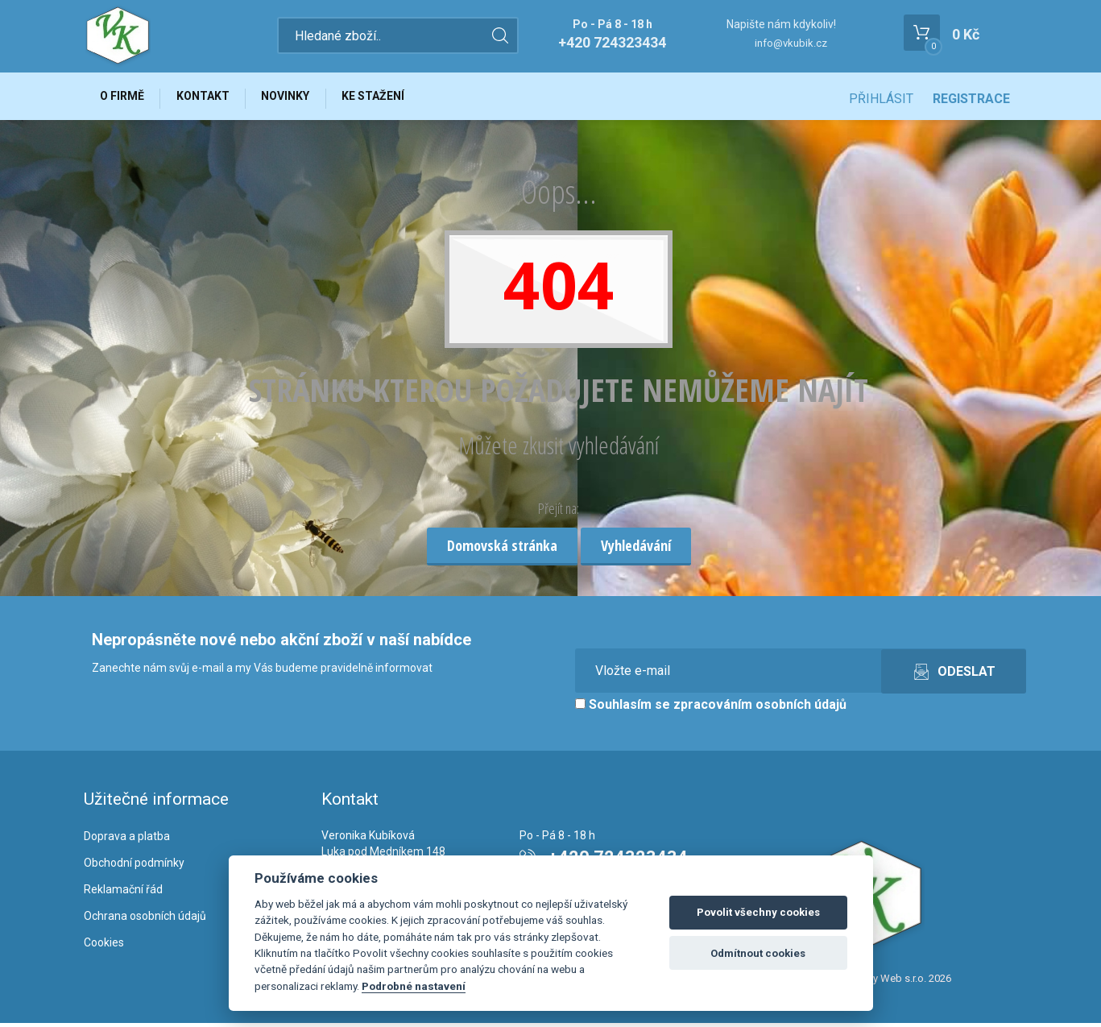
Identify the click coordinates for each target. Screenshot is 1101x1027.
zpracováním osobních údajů (759, 709)
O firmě (124, 98)
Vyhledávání (636, 549)
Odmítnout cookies (757, 953)
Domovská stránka (502, 549)
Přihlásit (881, 98)
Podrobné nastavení (414, 985)
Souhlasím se (710, 709)
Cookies (104, 946)
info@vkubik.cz (791, 43)
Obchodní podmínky (134, 866)
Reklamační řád (123, 893)
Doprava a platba (127, 840)
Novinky (296, 98)
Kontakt (209, 98)
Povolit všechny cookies (758, 912)
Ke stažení (388, 98)
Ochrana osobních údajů (145, 919)
